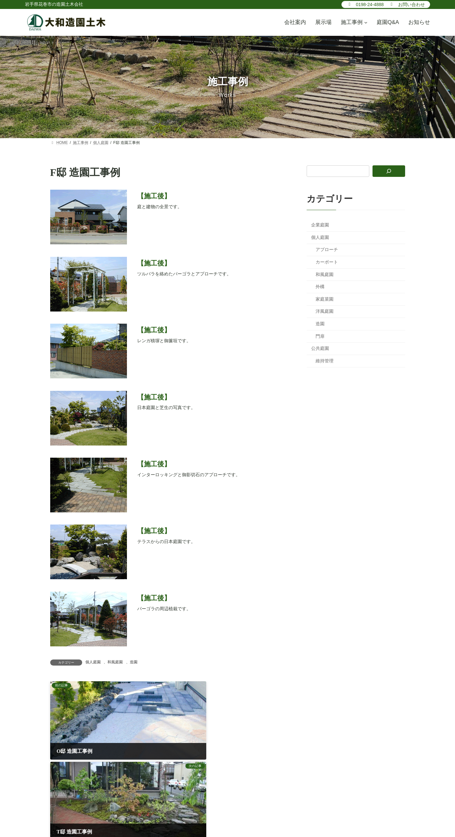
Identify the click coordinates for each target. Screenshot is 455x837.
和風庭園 (115, 662)
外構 (320, 286)
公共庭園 (320, 348)
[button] (365, 4)
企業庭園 (320, 224)
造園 (133, 662)
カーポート (327, 262)
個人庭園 (93, 662)
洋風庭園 (324, 311)
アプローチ (327, 249)
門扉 (320, 335)
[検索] (389, 171)
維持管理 (324, 360)
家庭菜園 (324, 298)
